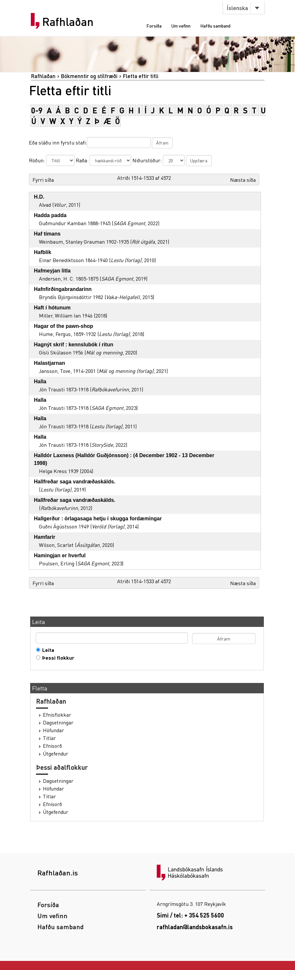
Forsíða (154, 26)
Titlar (49, 738)
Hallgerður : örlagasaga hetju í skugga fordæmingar (98, 518)
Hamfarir (44, 537)
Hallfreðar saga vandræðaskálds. (75, 481)
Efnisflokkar (57, 714)
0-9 (37, 110)
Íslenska (237, 7)
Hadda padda (50, 215)
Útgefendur (55, 753)
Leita (46, 650)
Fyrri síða (43, 179)
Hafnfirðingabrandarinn (63, 289)
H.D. (39, 197)
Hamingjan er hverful (60, 555)
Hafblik (42, 252)
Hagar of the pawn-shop (63, 326)
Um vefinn (181, 26)
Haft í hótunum (52, 307)
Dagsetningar (58, 722)
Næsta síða (243, 179)
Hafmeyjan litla (52, 270)
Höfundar (53, 730)
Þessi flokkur (56, 657)
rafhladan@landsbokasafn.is (195, 926)
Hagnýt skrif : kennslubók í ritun (73, 344)
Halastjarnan (49, 363)
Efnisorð (52, 746)
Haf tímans (47, 234)
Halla (40, 381)
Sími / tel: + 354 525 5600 (190, 915)
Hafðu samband (215, 26)
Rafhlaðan (67, 22)
